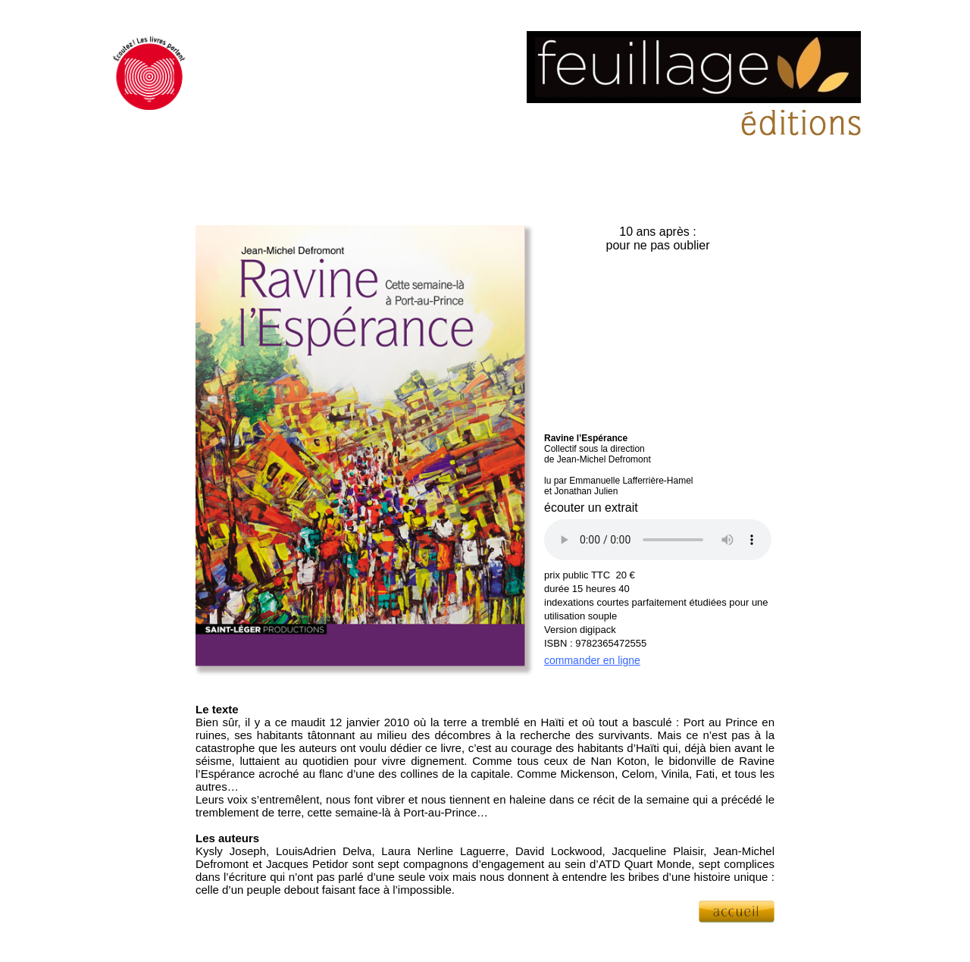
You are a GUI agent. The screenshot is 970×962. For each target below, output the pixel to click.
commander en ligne (592, 660)
